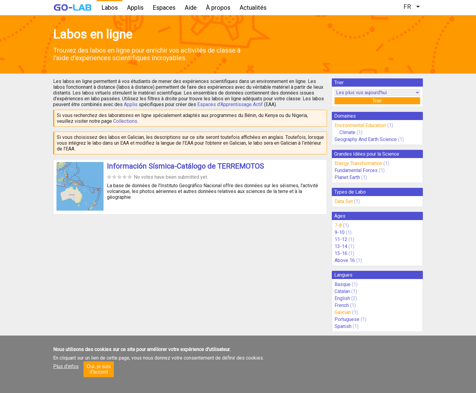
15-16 (341, 253)
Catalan (342, 291)
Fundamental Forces (356, 170)
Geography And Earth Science (366, 139)
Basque (343, 284)
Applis (135, 7)
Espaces (164, 7)
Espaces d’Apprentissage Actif (230, 104)
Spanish (343, 326)
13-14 (341, 246)
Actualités (253, 7)
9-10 (340, 232)
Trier (377, 101)
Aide (191, 7)
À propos (218, 7)
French (342, 305)
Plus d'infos (66, 366)
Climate (348, 132)
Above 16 (345, 260)
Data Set (344, 201)
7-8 (338, 225)
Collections (125, 121)
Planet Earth (347, 177)
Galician (343, 312)
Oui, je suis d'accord (98, 369)
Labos (109, 7)
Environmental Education (360, 125)
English (342, 298)
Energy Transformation (358, 163)
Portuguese (347, 319)
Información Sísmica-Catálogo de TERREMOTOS (185, 166)
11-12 (341, 239)
